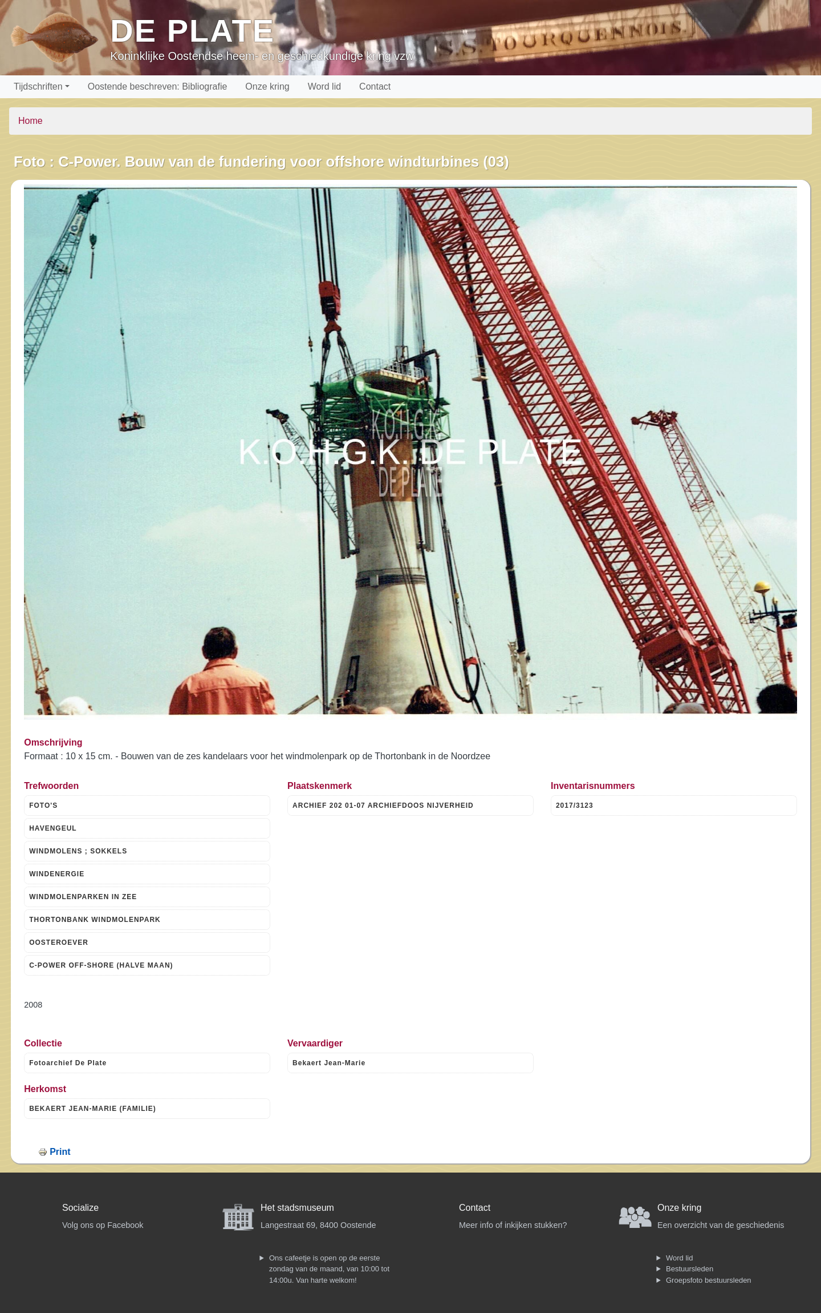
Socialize (80, 1208)
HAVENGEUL (52, 828)
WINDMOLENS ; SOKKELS (78, 851)
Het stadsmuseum (297, 1208)
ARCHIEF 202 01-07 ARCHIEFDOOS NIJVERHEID (383, 805)
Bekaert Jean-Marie (328, 1063)
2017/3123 (575, 805)
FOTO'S (43, 805)
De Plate (192, 31)
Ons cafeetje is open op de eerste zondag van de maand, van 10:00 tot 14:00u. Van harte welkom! (329, 1269)
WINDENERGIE (56, 874)
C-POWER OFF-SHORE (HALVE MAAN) (101, 965)
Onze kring (267, 86)
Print (60, 1152)
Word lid (324, 86)
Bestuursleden (689, 1268)
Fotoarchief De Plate (68, 1063)
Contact (375, 86)
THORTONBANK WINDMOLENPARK (95, 920)
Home (30, 121)
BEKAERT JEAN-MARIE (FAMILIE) (92, 1109)
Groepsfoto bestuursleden (708, 1280)
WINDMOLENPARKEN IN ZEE (83, 897)
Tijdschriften (38, 86)
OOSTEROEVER (58, 943)
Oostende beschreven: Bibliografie (157, 86)
